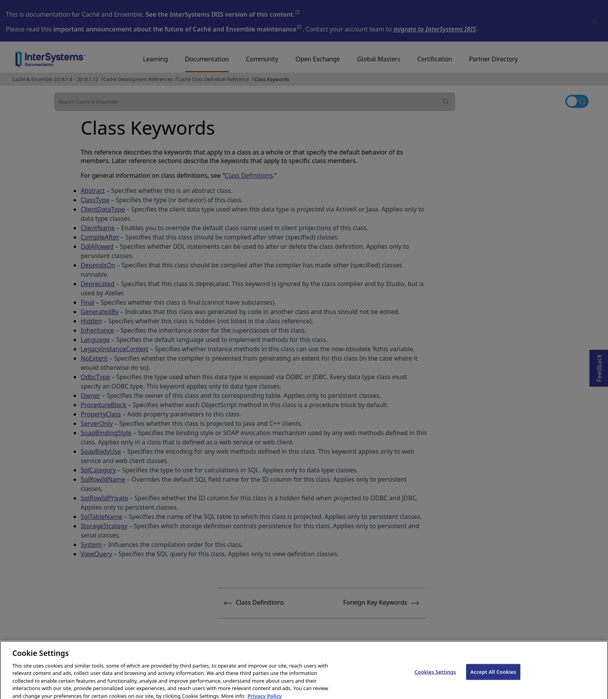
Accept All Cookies (493, 683)
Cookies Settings (435, 683)
